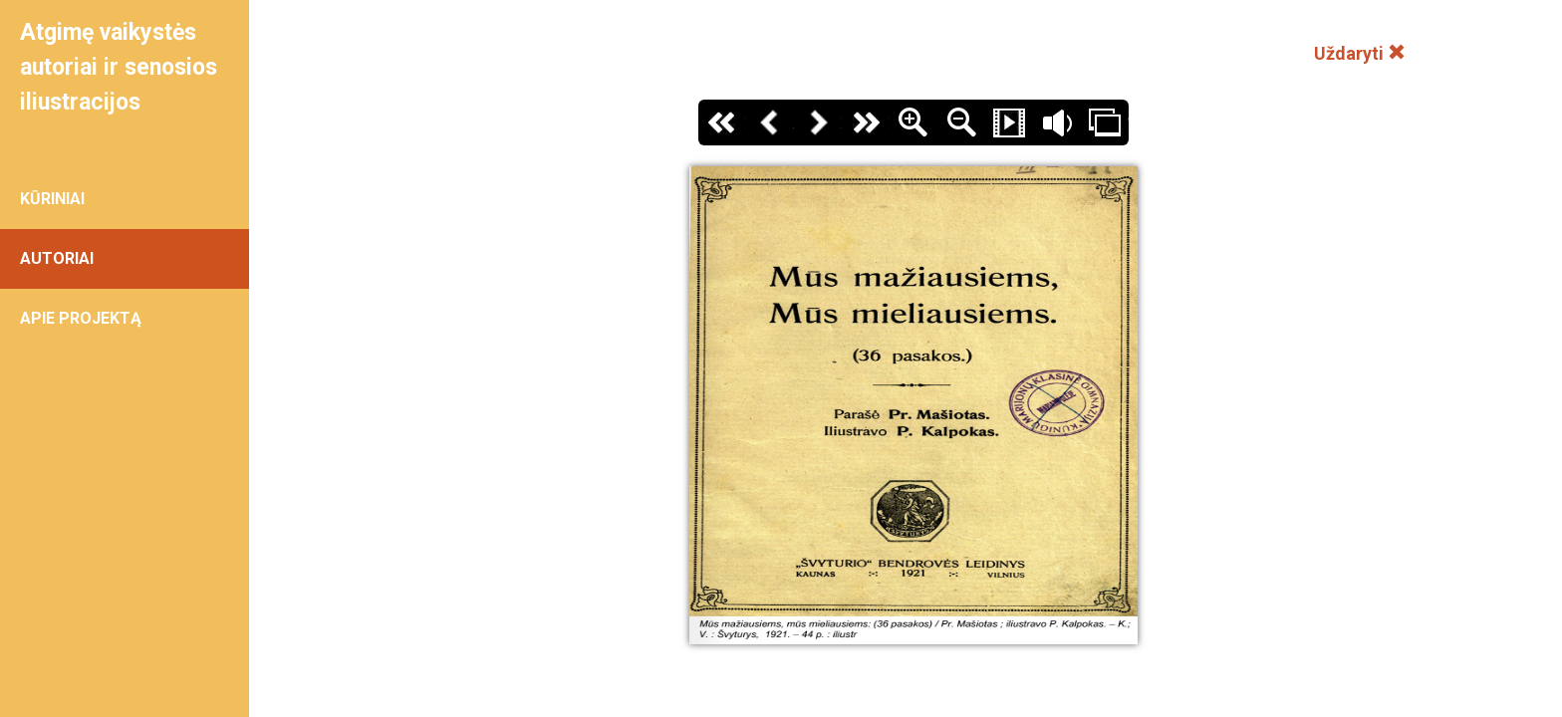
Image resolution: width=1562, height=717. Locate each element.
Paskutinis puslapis (866, 122)
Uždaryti (1360, 53)
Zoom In (913, 122)
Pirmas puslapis (722, 122)
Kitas (818, 122)
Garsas (1057, 122)
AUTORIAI (57, 258)
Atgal (770, 122)
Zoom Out (961, 122)
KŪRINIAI (52, 198)
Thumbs (1105, 122)
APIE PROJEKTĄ (80, 318)
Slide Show (1009, 122)
